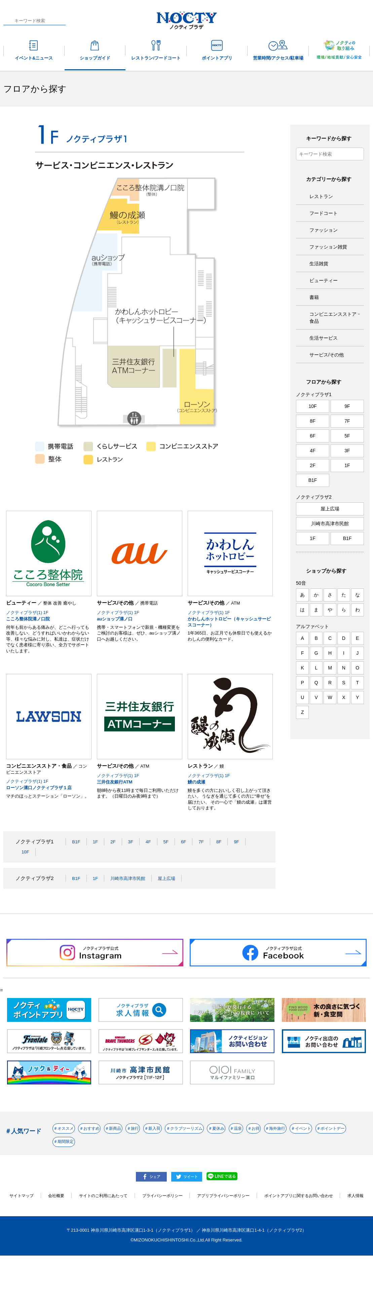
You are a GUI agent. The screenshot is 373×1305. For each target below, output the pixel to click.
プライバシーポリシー (169, 1236)
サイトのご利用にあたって (106, 1236)
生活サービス (323, 338)
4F (152, 871)
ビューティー (323, 280)
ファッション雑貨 (328, 247)
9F (243, 871)
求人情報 (186, 1244)
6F (188, 871)
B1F (76, 871)
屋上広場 (175, 907)
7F (207, 871)
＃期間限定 (274, 1180)
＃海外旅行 (137, 1180)
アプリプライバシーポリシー (234, 1236)
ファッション (323, 230)
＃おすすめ (114, 1160)
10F (26, 881)
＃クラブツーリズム (274, 1160)
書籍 (314, 297)
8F (225, 871)
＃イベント (179, 1180)
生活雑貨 (318, 263)
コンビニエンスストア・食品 (335, 317)
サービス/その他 (326, 354)
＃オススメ (72, 1160)
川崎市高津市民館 (132, 907)
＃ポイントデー (227, 1180)
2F (115, 871)
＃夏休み (324, 1160)
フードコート (323, 213)
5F (170, 871)
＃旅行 (189, 1160)
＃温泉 (67, 1180)
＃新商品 (155, 1160)
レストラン (321, 196)
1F (97, 871)
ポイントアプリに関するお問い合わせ (314, 1236)
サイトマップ (20, 1236)
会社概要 (56, 1236)
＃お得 (99, 1180)
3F (133, 871)
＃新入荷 (224, 1160)
